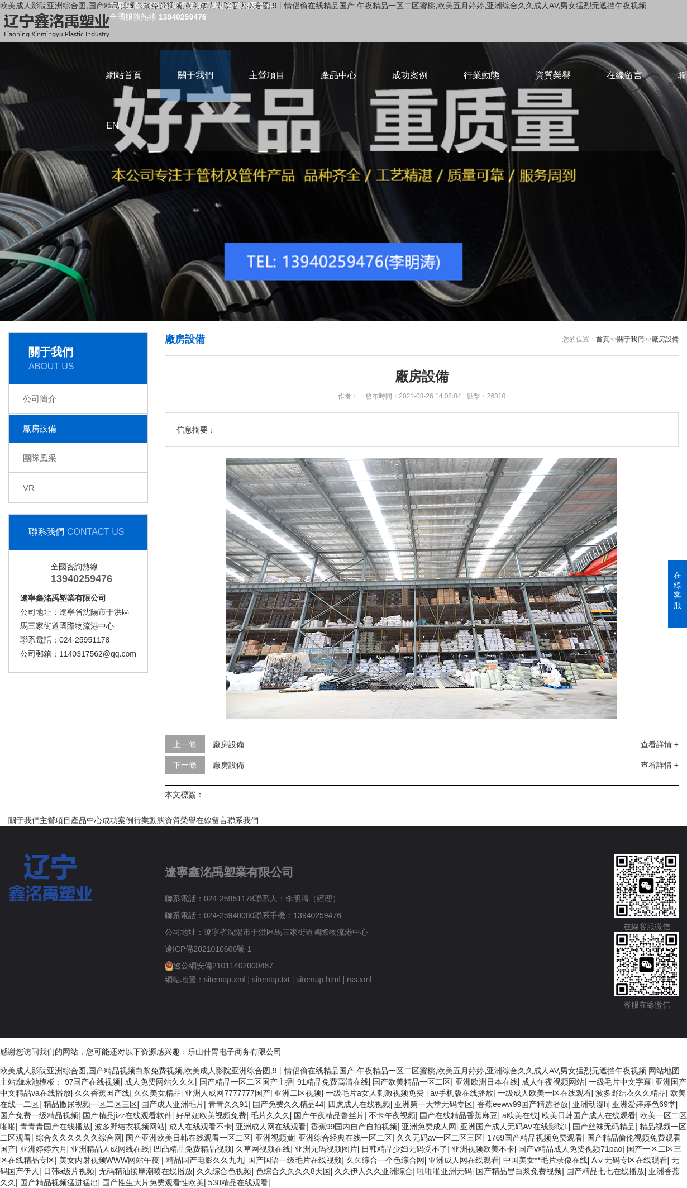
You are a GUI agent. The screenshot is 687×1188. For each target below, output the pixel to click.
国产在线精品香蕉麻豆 (458, 1115)
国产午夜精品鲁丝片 (329, 1115)
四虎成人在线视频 (359, 1104)
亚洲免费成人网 (429, 1126)
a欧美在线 (520, 1115)
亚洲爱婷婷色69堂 (644, 1104)
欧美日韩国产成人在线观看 (589, 1115)
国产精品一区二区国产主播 (246, 1081)
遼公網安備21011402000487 (223, 965)
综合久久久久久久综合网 (79, 1137)
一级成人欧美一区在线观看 (544, 1093)
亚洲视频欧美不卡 (483, 1148)
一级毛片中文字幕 (620, 1081)
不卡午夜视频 (392, 1115)
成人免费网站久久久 (160, 1081)
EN (112, 125)
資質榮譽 (553, 75)
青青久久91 (228, 1104)
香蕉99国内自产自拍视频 (354, 1126)
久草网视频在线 (263, 1148)
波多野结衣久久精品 (630, 1093)
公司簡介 (39, 398)
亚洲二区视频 (297, 1093)
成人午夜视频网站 (553, 1081)
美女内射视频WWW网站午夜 (110, 1160)
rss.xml (359, 979)
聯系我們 (243, 820)
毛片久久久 (270, 1115)
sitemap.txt (271, 979)
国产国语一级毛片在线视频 (295, 1160)
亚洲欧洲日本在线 (486, 1081)
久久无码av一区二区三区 (440, 1137)
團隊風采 (39, 458)
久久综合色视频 (224, 1171)
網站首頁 (124, 75)
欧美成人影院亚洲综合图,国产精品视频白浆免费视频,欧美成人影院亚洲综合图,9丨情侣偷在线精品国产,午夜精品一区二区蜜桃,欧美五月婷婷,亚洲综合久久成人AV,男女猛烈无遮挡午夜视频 (323, 1070)
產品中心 (338, 75)
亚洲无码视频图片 (326, 1148)
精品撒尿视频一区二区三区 (90, 1104)
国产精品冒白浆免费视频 (519, 1171)
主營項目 (267, 75)
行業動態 (481, 75)
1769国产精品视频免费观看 (535, 1137)
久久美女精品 (157, 1093)
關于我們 (195, 75)
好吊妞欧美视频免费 (211, 1115)
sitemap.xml (225, 979)
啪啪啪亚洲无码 (444, 1171)
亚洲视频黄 (274, 1137)
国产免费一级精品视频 (39, 1115)
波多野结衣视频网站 (129, 1126)
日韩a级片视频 (69, 1171)
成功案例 (410, 75)
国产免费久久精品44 (288, 1104)
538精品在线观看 (238, 1182)
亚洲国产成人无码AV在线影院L (514, 1126)
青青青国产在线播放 (55, 1126)
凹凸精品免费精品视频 (193, 1148)
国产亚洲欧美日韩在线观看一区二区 (188, 1137)
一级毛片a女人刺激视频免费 (376, 1093)
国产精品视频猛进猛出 (59, 1182)
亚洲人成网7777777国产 (227, 1093)
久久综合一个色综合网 (385, 1160)
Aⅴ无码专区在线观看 (629, 1160)
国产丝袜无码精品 (603, 1126)
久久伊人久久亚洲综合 (374, 1171)
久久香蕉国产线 (102, 1093)
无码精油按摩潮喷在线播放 (146, 1171)
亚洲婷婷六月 (43, 1148)
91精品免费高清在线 (333, 1081)
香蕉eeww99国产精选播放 (522, 1104)
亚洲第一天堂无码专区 (433, 1104)
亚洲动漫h (590, 1104)
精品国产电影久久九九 (205, 1160)
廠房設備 (39, 428)
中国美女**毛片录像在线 (545, 1160)
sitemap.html (318, 979)
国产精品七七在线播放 (605, 1171)
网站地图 (664, 1070)
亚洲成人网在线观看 (271, 1126)
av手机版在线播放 (461, 1093)
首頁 (602, 339)
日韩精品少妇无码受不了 (404, 1148)
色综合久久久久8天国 (293, 1171)
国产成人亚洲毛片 (172, 1104)
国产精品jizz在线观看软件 (127, 1115)
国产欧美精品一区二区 (412, 1081)
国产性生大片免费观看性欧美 (153, 1182)
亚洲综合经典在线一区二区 (345, 1137)
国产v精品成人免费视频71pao (570, 1148)
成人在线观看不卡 (200, 1126)
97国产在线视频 (93, 1081)
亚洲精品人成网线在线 (110, 1148)
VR (29, 487)
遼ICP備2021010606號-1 (208, 948)
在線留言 (624, 75)
